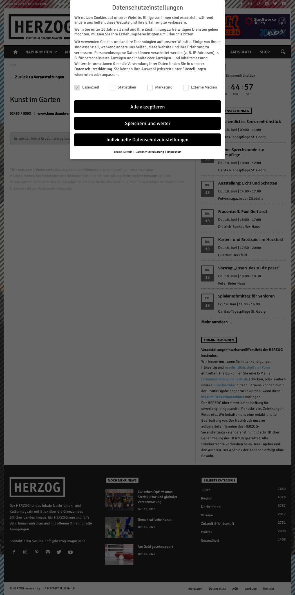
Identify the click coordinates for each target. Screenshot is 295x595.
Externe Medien (200, 87)
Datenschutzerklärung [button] (150, 152)
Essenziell (86, 87)
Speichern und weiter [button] (147, 123)
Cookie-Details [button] (123, 152)
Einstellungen (194, 69)
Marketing (159, 87)
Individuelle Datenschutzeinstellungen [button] (147, 140)
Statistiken (123, 87)
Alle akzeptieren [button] (147, 107)
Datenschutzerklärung (93, 69)
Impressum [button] (174, 152)
